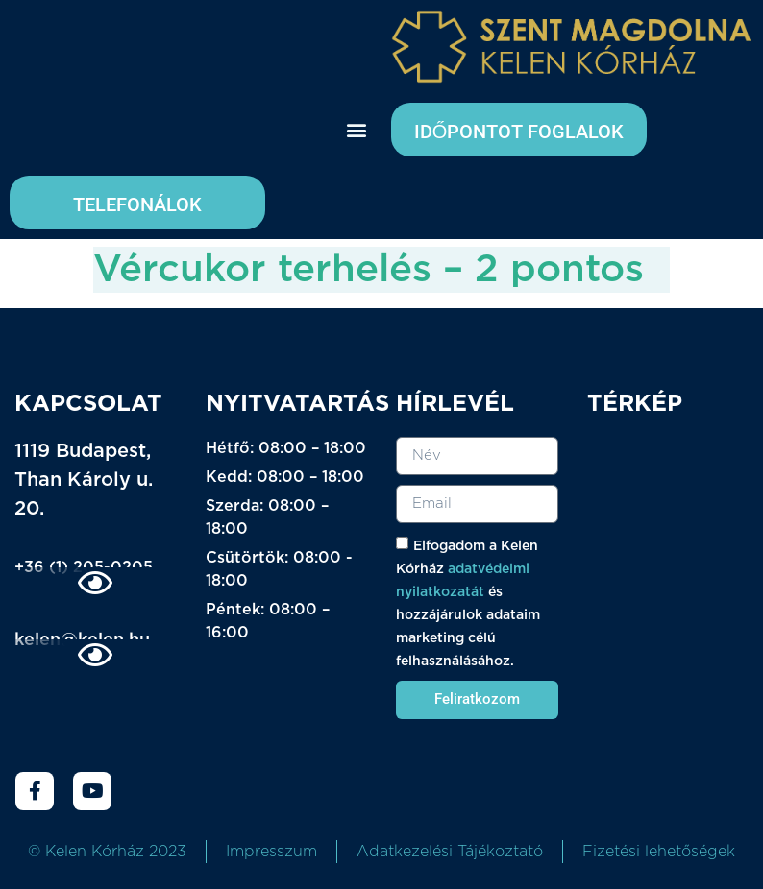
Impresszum (271, 851)
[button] (356, 130)
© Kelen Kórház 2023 (107, 851)
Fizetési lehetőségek (658, 851)
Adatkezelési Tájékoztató (450, 851)
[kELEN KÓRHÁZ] (668, 556)
